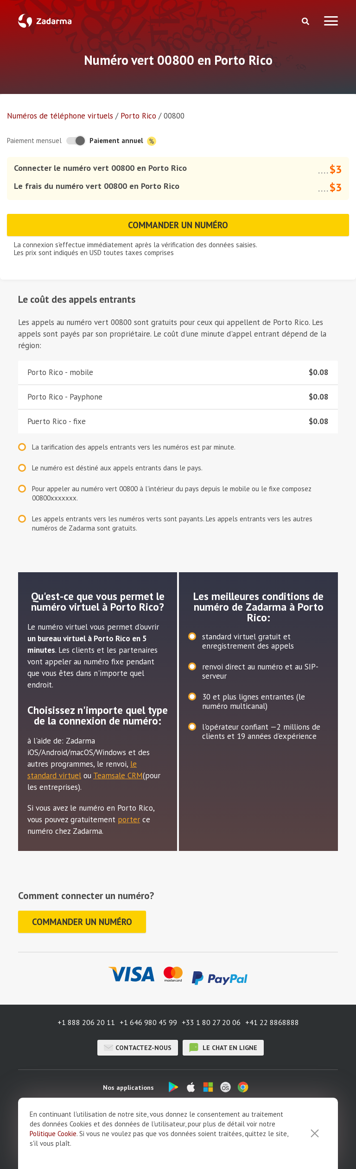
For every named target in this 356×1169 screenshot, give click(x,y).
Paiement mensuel (34, 140)
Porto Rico (138, 116)
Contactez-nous (138, 1047)
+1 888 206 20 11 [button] (86, 1022)
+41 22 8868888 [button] (272, 1022)
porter (129, 819)
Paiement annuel (122, 141)
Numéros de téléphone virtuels (60, 116)
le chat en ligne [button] (223, 1047)
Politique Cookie (53, 1157)
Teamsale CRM (118, 775)
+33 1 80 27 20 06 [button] (211, 1022)
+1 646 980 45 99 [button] (148, 1022)
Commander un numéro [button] (178, 225)
